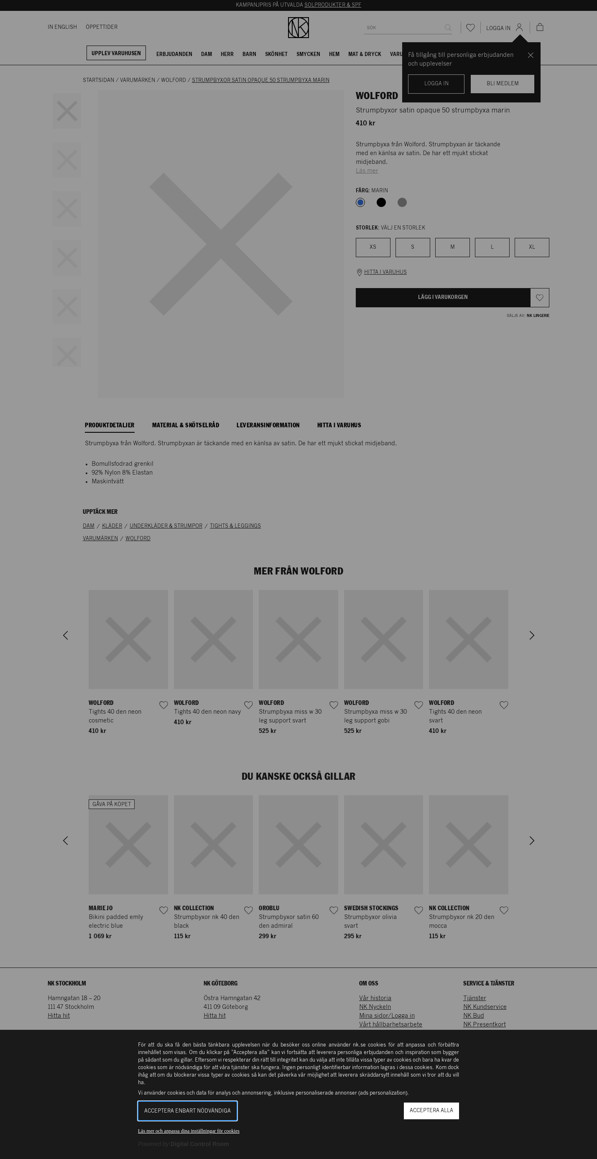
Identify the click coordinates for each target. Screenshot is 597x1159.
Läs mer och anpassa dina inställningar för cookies (189, 1131)
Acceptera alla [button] (431, 1110)
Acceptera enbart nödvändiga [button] (187, 1111)
